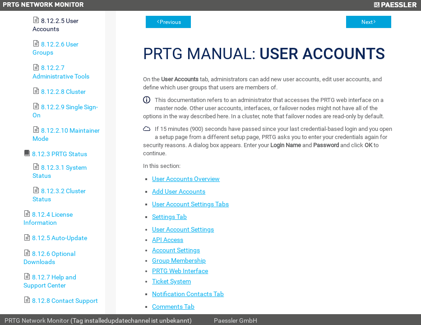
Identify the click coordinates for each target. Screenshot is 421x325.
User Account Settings (183, 229)
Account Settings (176, 250)
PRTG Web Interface (180, 270)
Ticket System (171, 281)
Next (367, 22)
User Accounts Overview (186, 178)
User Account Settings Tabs (190, 204)
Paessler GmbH (235, 320)
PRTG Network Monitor (37, 320)
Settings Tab (169, 216)
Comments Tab (173, 306)
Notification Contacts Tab (188, 293)
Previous (170, 22)
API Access (167, 239)
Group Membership (179, 260)
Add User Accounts (178, 191)
